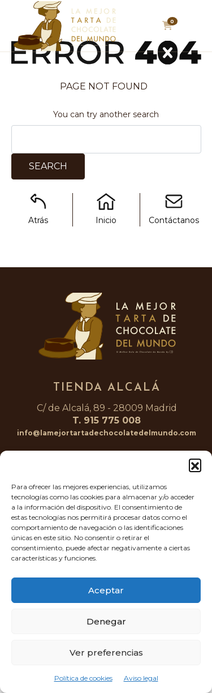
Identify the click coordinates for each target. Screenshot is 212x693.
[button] (195, 464)
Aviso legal (141, 678)
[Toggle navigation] (194, 28)
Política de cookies (83, 678)
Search (48, 166)
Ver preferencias (106, 652)
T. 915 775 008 (106, 420)
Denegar (106, 621)
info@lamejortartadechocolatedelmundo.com (106, 433)
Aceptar (106, 590)
